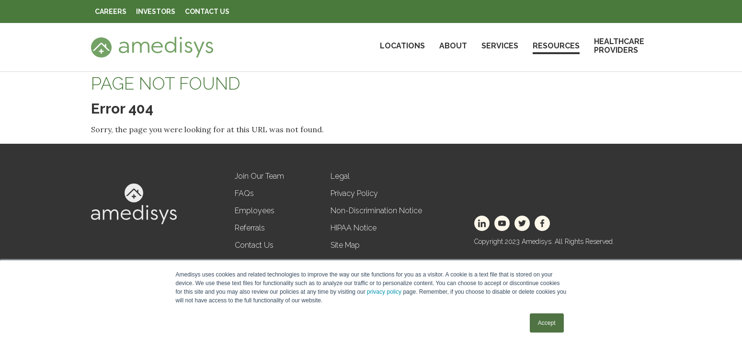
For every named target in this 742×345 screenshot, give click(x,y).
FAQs (244, 193)
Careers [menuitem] (110, 11)
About (453, 45)
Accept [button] (547, 323)
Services (499, 45)
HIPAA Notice (354, 227)
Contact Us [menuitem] (207, 11)
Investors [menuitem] (155, 11)
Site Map (345, 245)
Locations (402, 45)
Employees (254, 210)
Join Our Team (259, 176)
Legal (340, 176)
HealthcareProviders (619, 46)
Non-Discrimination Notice (376, 210)
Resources (556, 45)
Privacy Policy (354, 193)
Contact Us (254, 245)
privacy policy (384, 291)
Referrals (250, 227)
